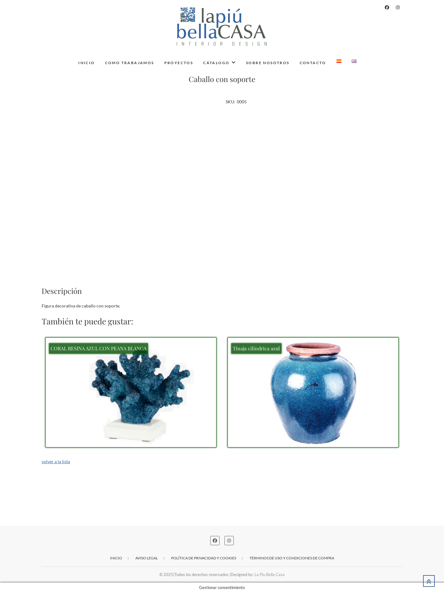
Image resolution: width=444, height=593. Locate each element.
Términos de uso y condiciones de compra (291, 558)
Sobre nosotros (268, 62)
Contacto (313, 62)
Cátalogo (216, 62)
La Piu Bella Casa (269, 574)
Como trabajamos (129, 62)
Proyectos (178, 62)
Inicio (86, 62)
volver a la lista (56, 461)
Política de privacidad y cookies (203, 558)
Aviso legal (146, 558)
